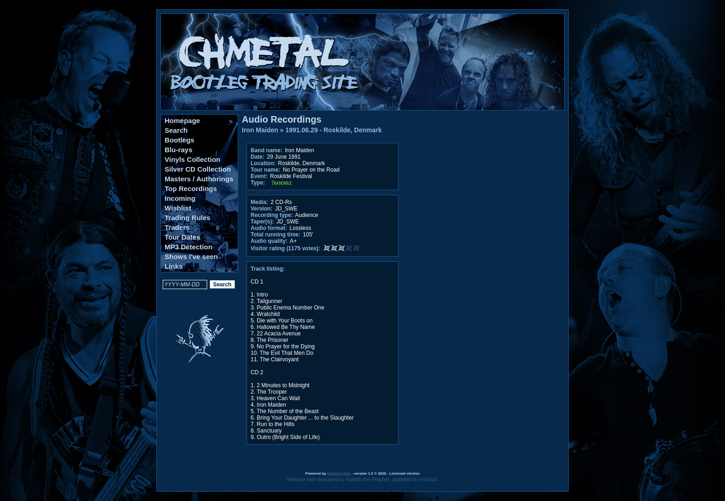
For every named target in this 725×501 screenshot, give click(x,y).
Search (176, 130)
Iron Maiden (260, 130)
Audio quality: (269, 241)
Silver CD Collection (198, 169)
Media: (259, 202)
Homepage (182, 120)
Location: (263, 163)
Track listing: (268, 269)
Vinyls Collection (193, 159)
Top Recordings (191, 188)
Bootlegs (179, 140)
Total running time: (276, 234)
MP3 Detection (188, 247)
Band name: (267, 150)
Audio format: (269, 228)
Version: (261, 208)
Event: (259, 176)
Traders (177, 227)
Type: (258, 182)
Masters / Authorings (199, 179)
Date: (257, 157)
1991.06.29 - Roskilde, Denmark (333, 130)
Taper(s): (262, 221)
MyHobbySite (338, 473)
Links (174, 266)
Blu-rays (178, 150)
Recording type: (272, 215)
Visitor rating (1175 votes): (285, 248)
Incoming (180, 198)
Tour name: (265, 170)
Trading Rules (187, 218)
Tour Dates (182, 237)
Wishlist (178, 208)
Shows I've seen (191, 256)
